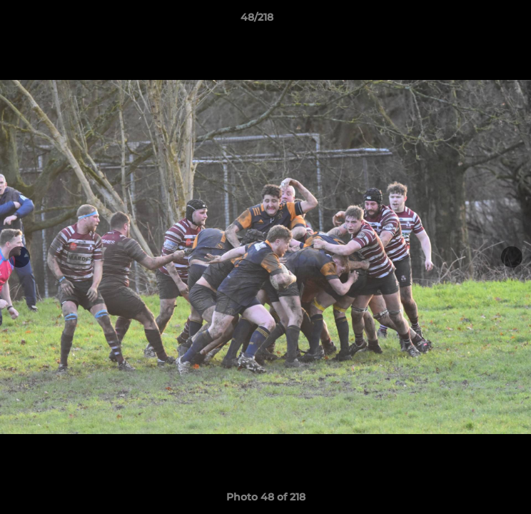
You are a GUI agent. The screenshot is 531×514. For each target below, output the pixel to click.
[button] (479, 20)
